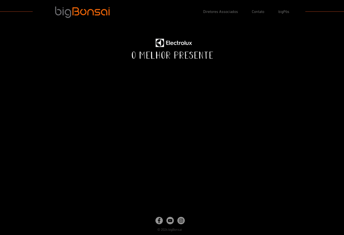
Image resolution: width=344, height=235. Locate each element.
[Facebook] (159, 220)
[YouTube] (170, 220)
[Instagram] (181, 220)
